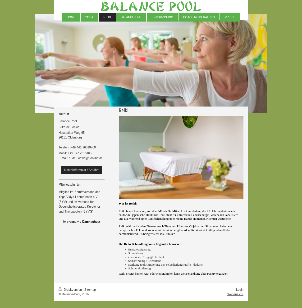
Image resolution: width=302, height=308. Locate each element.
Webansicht (235, 294)
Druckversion (71, 289)
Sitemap (90, 289)
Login (239, 289)
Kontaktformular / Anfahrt (81, 170)
